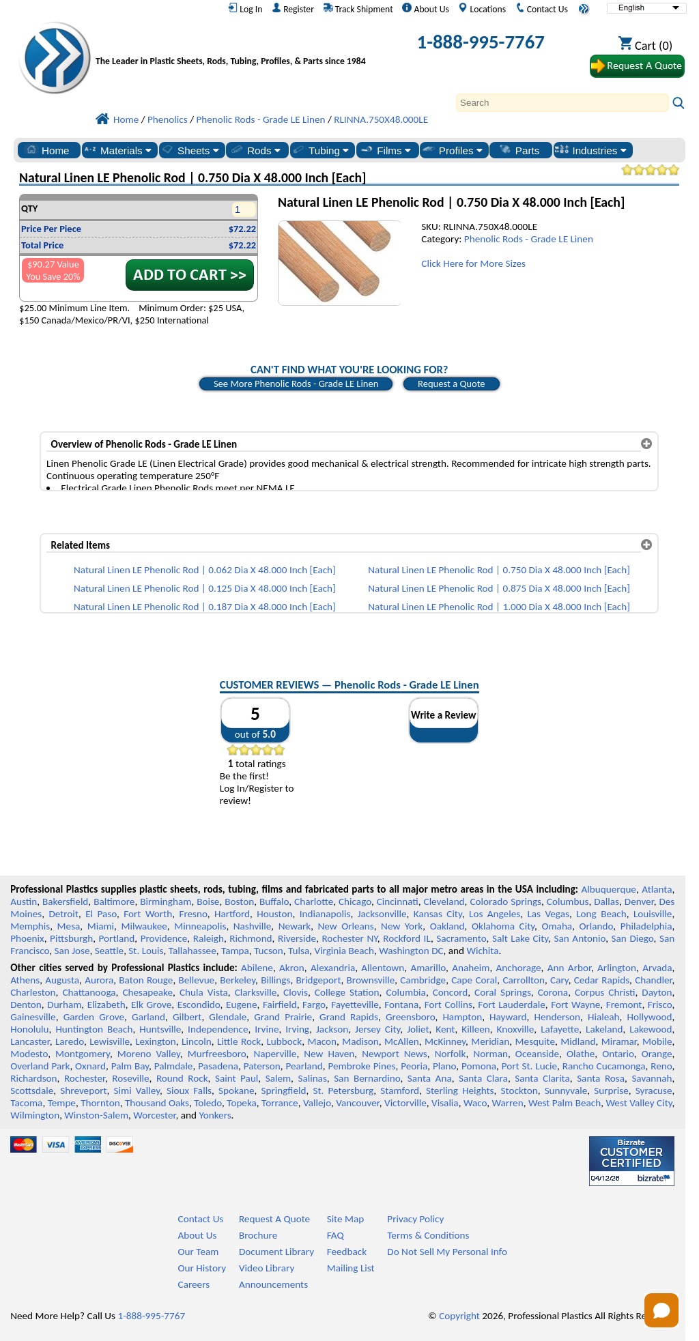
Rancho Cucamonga (604, 1066)
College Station (347, 992)
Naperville (274, 1054)
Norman (490, 1054)
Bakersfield (65, 901)
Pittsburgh (71, 938)
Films (385, 150)
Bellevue (197, 980)
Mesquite (535, 1041)
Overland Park (40, 1066)
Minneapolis (200, 926)
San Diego (633, 938)
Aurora (99, 980)
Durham (64, 1004)
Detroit (63, 914)
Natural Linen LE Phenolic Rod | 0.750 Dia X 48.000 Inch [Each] (499, 570)
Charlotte (313, 901)
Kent (445, 1029)
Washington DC (411, 951)
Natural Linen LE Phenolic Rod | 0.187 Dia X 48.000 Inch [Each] (205, 607)
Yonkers (215, 1115)
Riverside (297, 938)
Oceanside (537, 1054)
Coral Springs (502, 992)
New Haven (329, 1054)
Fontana (401, 1004)
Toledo (208, 1103)
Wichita (482, 951)
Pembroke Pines (362, 1066)
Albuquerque (609, 889)
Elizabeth (106, 1004)
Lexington (155, 1041)
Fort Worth (148, 914)
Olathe (581, 1054)
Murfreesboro (217, 1054)
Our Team (198, 1251)
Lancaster (29, 1041)
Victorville (405, 1103)
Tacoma (26, 1103)
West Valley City (638, 1103)
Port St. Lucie (529, 1066)
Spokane (236, 1090)
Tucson (268, 951)
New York (402, 926)
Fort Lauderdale (511, 1004)
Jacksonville (382, 914)
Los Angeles (494, 914)
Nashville (252, 926)
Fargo (314, 1004)
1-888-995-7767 (481, 42)
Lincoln (197, 1041)
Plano (444, 1066)
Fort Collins (448, 1004)
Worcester (154, 1115)
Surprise (611, 1090)
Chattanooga (88, 992)
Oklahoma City (503, 926)
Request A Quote (274, 1219)
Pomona (478, 1066)
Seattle (109, 951)
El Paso (101, 914)
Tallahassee (192, 951)
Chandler (653, 980)
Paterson (262, 1066)
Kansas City (438, 914)
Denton (26, 1004)
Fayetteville (355, 1004)
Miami (100, 926)
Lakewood (650, 1029)
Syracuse (654, 1090)
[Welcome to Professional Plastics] (234, 44)
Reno (661, 1066)
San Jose (72, 951)
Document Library (276, 1251)
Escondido (198, 1004)
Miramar (619, 1041)
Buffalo (274, 901)
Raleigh (208, 938)
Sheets (189, 150)
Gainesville (32, 1017)
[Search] (562, 102)
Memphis (30, 926)
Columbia (405, 992)
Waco (475, 1103)
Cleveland (444, 901)
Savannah (651, 1078)
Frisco (660, 1004)
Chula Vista (204, 992)
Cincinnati (397, 901)
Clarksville (256, 992)
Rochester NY (349, 938)
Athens (25, 980)
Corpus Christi (605, 992)
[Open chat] (661, 1310)
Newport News (394, 1054)
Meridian (490, 1041)
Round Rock (182, 1078)
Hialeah (604, 1017)
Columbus (568, 901)
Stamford (399, 1090)
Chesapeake (147, 992)
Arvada (657, 968)
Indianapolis (325, 914)
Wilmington (34, 1115)
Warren (507, 1103)
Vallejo (317, 1103)
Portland (117, 938)
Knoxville (515, 1029)
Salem (278, 1078)
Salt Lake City (520, 938)
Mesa (69, 926)
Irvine (267, 1029)
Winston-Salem (96, 1115)
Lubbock (284, 1041)
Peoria (414, 1066)
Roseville (130, 1078)
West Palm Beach (564, 1103)
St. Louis (145, 951)
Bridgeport (318, 980)
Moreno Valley (148, 1054)
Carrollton (523, 980)
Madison (360, 1041)
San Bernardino (367, 1078)
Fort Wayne (575, 1004)
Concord (450, 992)
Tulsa (298, 951)
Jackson (332, 1029)
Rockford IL (407, 938)
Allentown (382, 968)
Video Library (266, 1268)
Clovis (295, 992)
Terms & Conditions (428, 1235)
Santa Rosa (601, 1078)
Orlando (596, 926)
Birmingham (165, 901)
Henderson (557, 1017)
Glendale (227, 1017)
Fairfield (280, 1004)
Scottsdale (31, 1090)
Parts (519, 150)
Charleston (32, 992)
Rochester (84, 1078)
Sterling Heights (460, 1090)
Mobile (657, 1041)
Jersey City (377, 1029)
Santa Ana (430, 1078)
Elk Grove (151, 1004)
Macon (322, 1041)
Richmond (250, 938)
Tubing (320, 150)
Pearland (303, 1066)
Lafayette (560, 1029)
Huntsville (160, 1029)
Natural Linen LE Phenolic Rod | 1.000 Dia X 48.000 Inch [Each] (499, 607)
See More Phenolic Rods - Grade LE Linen (296, 383)
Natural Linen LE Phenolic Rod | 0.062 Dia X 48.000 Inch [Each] (205, 570)
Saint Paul (236, 1078)
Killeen (475, 1029)
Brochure (258, 1235)
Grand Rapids (348, 1017)
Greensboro (410, 1017)
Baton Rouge (146, 980)
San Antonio (580, 938)
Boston (239, 901)
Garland (148, 1017)
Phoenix (27, 938)
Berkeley (237, 980)
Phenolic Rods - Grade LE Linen (528, 239)
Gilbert (187, 1017)
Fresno (193, 914)
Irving (297, 1029)
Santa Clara (483, 1078)
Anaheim (470, 968)
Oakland (447, 926)
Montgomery (82, 1054)
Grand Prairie (283, 1017)
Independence (218, 1029)
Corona (553, 992)
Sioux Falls (189, 1090)
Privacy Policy (415, 1219)
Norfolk (450, 1054)
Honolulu (29, 1029)
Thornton (100, 1103)
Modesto (29, 1054)
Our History (202, 1268)
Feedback (347, 1251)
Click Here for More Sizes (473, 263)
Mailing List (351, 1268)
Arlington (616, 968)
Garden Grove (93, 1017)
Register (293, 9)
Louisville (652, 914)
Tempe (62, 1103)
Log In (245, 9)
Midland (577, 1041)
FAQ (335, 1235)
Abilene (257, 968)
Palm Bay (130, 1066)
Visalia (445, 1103)
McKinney (445, 1041)
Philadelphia (646, 926)
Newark (295, 926)
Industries (590, 150)
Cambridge (423, 980)
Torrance (279, 1103)
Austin (23, 901)
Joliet (418, 1029)
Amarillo (428, 968)
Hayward (507, 1017)
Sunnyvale (566, 1090)
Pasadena (218, 1066)
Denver (639, 901)
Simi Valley (137, 1090)
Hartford (232, 914)
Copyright (459, 1316)
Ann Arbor (569, 968)
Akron (291, 968)
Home (47, 150)
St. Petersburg (343, 1090)
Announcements (273, 1284)
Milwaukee (144, 926)
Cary (559, 980)
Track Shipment (358, 9)
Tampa (235, 951)
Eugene (241, 1004)
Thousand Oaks (157, 1103)
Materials (117, 150)
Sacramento (461, 938)
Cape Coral (474, 980)
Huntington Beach (93, 1029)
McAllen (401, 1041)
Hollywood (649, 1017)
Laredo (69, 1041)
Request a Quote (451, 383)
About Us (425, 9)
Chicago (355, 901)
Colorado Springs (505, 901)
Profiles (452, 150)
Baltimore (114, 901)
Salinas (312, 1078)
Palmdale (173, 1066)
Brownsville (371, 980)
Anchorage (518, 968)
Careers (194, 1284)
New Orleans (345, 926)
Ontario (618, 1054)
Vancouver (358, 1103)
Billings (275, 980)
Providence (164, 938)
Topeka (242, 1103)
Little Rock (239, 1041)
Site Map (346, 1219)
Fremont (624, 1004)
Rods (255, 150)
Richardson (33, 1078)
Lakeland (604, 1029)
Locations (482, 9)
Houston (274, 914)
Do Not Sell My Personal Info (447, 1251)
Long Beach (601, 914)
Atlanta (657, 889)
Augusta (62, 980)
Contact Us (541, 9)
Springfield (283, 1090)
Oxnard (90, 1066)
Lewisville (109, 1041)
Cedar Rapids (601, 980)
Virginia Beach (344, 951)
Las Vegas (548, 914)
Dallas (606, 901)
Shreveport (83, 1090)
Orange (657, 1054)
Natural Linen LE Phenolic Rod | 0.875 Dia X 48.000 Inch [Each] (499, 588)
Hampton (462, 1017)
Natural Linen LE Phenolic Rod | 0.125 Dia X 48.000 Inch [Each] (205, 588)
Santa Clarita (542, 1078)
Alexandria (333, 968)
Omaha (556, 926)
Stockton (519, 1090)
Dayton (657, 992)
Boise (208, 901)
